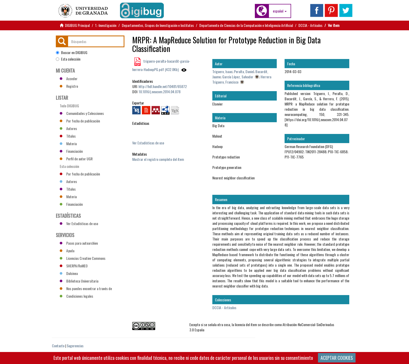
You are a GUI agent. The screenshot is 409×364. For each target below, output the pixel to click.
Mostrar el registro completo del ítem (158, 159)
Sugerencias (75, 345)
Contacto (58, 345)
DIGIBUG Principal (77, 25)
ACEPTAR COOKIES (337, 357)
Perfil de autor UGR (76, 158)
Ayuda (67, 250)
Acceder (68, 78)
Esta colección (68, 59)
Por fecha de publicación (80, 121)
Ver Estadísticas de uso (148, 142)
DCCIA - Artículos (310, 25)
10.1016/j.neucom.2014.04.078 (160, 91)
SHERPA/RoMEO (74, 265)
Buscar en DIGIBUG (71, 52)
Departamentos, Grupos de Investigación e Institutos (158, 25)
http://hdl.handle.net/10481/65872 (163, 86)
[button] (279, 11)
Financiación (71, 151)
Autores (68, 128)
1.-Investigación (105, 25)
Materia (68, 143)
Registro (69, 86)
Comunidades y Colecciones (82, 113)
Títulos (68, 136)
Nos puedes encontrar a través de (86, 288)
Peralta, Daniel (244, 71)
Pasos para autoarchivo (79, 243)
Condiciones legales (76, 296)
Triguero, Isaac (222, 71)
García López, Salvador (237, 76)
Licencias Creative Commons (82, 258)
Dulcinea (69, 273)
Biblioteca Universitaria (79, 281)
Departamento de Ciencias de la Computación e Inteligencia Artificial (246, 25)
